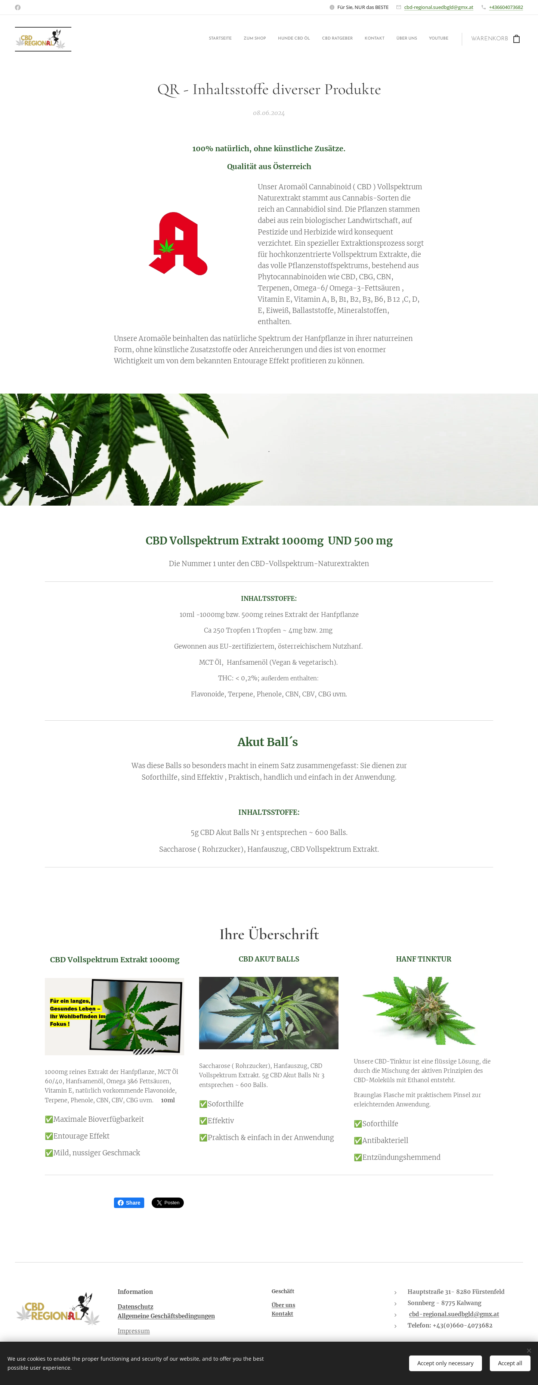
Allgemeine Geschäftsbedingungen (166, 1316)
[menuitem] (379, 39)
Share (129, 1203)
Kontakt (282, 1314)
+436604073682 (506, 7)
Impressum (134, 1331)
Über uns (283, 1305)
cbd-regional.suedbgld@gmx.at (438, 7)
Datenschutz (135, 1306)
